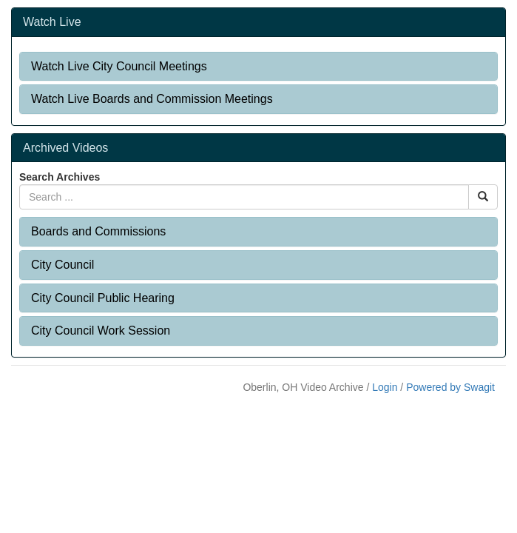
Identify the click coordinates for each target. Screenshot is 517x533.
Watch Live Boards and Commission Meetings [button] (152, 99)
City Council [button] (62, 264)
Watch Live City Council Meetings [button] (119, 66)
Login (384, 387)
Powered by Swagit (450, 387)
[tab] (258, 67)
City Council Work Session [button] (100, 330)
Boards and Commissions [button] (98, 231)
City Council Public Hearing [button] (103, 298)
